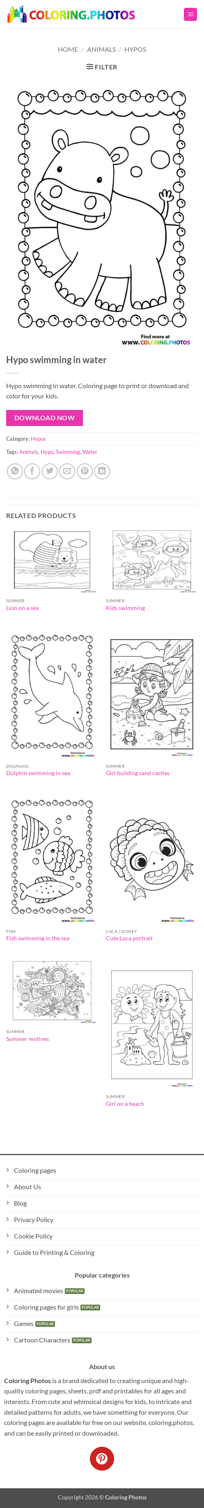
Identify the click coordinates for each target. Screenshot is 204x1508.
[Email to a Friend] (67, 471)
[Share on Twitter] (50, 471)
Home (68, 49)
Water (90, 452)
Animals (101, 49)
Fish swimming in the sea (37, 938)
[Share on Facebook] (32, 471)
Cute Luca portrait (129, 938)
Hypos (135, 49)
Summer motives (27, 1039)
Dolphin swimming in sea (38, 773)
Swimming (68, 452)
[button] (190, 14)
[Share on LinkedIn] (102, 471)
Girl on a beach (125, 1103)
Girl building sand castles (138, 773)
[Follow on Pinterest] (102, 1459)
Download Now (44, 417)
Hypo (47, 452)
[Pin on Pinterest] (85, 471)
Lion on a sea (22, 608)
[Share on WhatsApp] (15, 471)
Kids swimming (125, 608)
